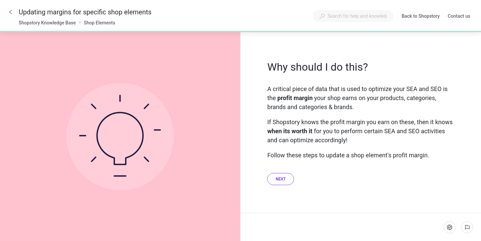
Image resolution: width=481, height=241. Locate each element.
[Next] (280, 179)
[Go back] (11, 12)
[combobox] (353, 16)
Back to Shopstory (421, 16)
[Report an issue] (467, 227)
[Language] (450, 227)
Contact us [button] (459, 16)
